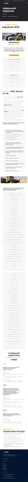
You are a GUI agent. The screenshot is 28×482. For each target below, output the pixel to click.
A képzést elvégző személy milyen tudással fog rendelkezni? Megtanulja (15, 164)
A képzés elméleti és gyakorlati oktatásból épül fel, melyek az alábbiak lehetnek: (15, 148)
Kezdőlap (5, 16)
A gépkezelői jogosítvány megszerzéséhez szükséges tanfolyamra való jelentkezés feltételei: (15, 152)
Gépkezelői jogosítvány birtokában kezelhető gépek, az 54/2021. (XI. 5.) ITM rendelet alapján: (14, 143)
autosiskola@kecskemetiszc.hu (9, 478)
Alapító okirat (5, 469)
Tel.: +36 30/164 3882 (7, 476)
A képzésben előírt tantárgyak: (12, 158)
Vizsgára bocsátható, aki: (11, 155)
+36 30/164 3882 (18, 0)
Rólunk (4, 463)
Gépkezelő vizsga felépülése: (12, 160)
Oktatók (4, 466)
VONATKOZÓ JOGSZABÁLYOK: (12, 170)
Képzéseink (5, 464)
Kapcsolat (4, 467)
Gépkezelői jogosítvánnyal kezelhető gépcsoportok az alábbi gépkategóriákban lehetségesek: (15, 131)
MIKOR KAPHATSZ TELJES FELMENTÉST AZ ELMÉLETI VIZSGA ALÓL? (14, 168)
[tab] (14, 131)
